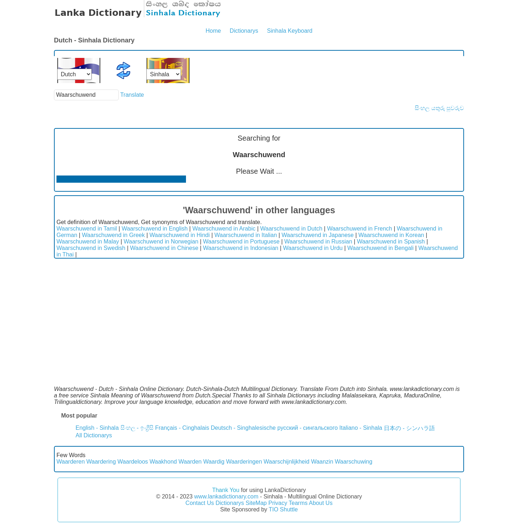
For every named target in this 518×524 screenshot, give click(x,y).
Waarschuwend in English (155, 228)
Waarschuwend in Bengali (380, 248)
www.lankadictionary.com (226, 496)
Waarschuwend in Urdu (313, 248)
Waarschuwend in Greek (113, 235)
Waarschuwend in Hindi (180, 235)
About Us (321, 503)
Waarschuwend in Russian (318, 241)
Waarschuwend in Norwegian (161, 241)
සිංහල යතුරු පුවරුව (439, 108)
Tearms (298, 503)
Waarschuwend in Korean (391, 235)
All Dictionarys (94, 435)
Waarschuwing (353, 462)
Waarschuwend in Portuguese (241, 241)
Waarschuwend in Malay (87, 241)
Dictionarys (244, 31)
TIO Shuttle (283, 509)
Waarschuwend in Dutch (291, 228)
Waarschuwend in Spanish (391, 241)
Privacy (277, 503)
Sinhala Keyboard (289, 31)
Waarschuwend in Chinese (164, 248)
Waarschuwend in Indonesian (240, 248)
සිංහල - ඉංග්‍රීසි (137, 428)
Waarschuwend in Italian (245, 235)
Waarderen (70, 462)
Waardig (213, 462)
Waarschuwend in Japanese (318, 235)
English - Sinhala (97, 428)
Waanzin (322, 462)
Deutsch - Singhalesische (243, 428)
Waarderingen (244, 462)
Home (213, 31)
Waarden (189, 462)
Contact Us (200, 503)
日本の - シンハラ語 (409, 428)
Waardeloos (133, 462)
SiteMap (256, 503)
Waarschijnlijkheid (286, 462)
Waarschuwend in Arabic (224, 228)
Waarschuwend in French (359, 228)
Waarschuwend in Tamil (86, 228)
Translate (132, 95)
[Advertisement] (259, 312)
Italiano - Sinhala (360, 428)
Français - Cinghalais (182, 428)
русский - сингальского (307, 428)
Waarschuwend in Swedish (91, 248)
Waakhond (163, 462)
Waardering (101, 462)
